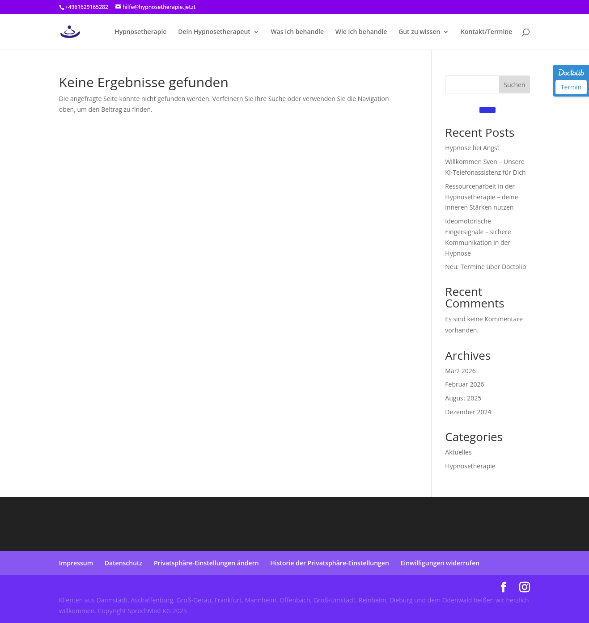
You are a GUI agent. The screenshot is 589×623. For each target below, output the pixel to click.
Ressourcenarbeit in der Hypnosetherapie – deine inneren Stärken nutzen (481, 197)
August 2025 (463, 398)
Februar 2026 (464, 384)
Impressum (76, 563)
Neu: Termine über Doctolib (485, 266)
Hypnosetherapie (140, 32)
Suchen (514, 84)
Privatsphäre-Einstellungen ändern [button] (206, 563)
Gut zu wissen (419, 32)
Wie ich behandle (361, 32)
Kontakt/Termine (486, 32)
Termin (571, 87)
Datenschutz (124, 563)
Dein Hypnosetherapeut (214, 32)
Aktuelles (458, 452)
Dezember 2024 (468, 412)
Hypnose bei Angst (472, 147)
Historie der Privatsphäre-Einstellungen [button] (329, 563)
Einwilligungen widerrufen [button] (439, 563)
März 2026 (460, 370)
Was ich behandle (297, 32)
